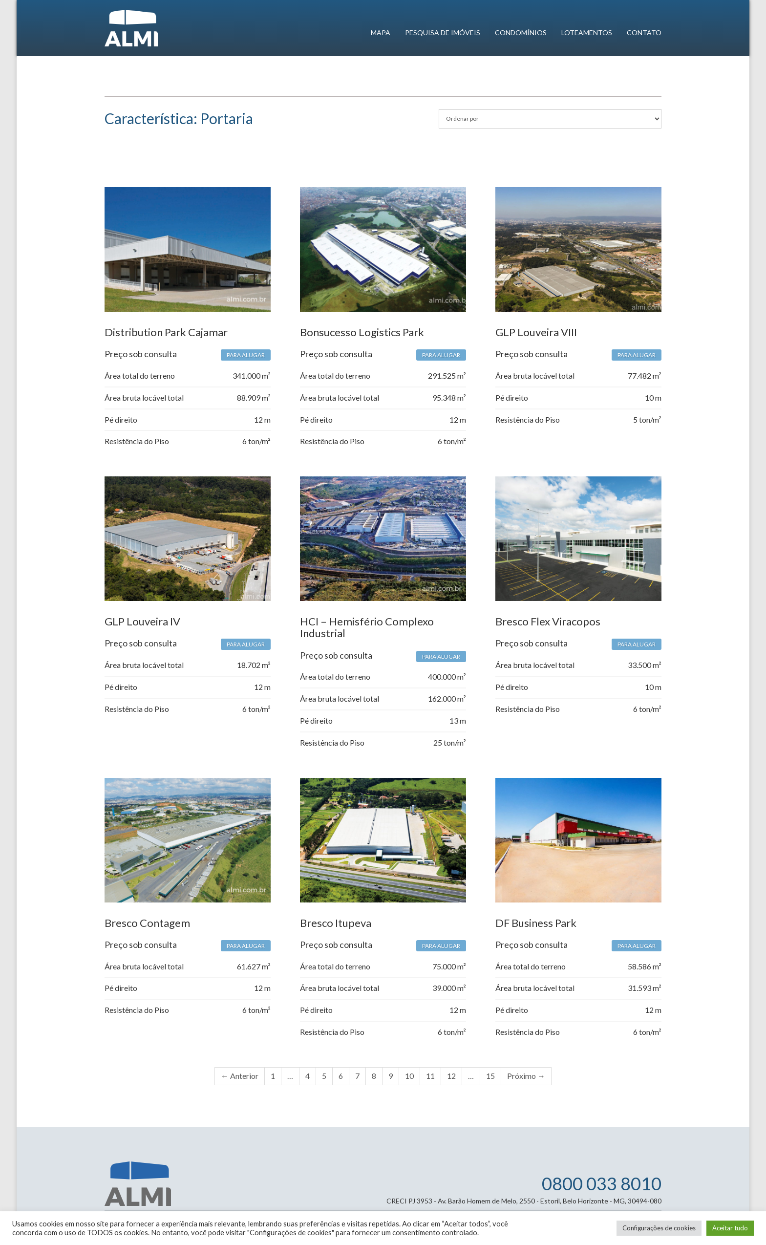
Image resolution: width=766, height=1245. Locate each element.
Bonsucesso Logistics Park (362, 332)
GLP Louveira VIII (536, 332)
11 (430, 1075)
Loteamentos (586, 32)
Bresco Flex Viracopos (547, 621)
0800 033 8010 (601, 1183)
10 (409, 1075)
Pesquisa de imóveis (442, 32)
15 (490, 1075)
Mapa (380, 32)
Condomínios (521, 32)
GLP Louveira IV (142, 621)
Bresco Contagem (147, 922)
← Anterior (239, 1075)
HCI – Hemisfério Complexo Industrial (367, 627)
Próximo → (526, 1075)
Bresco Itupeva (335, 922)
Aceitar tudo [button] (730, 1228)
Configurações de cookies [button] (659, 1228)
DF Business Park (535, 922)
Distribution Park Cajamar (166, 332)
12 (451, 1075)
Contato (644, 32)
